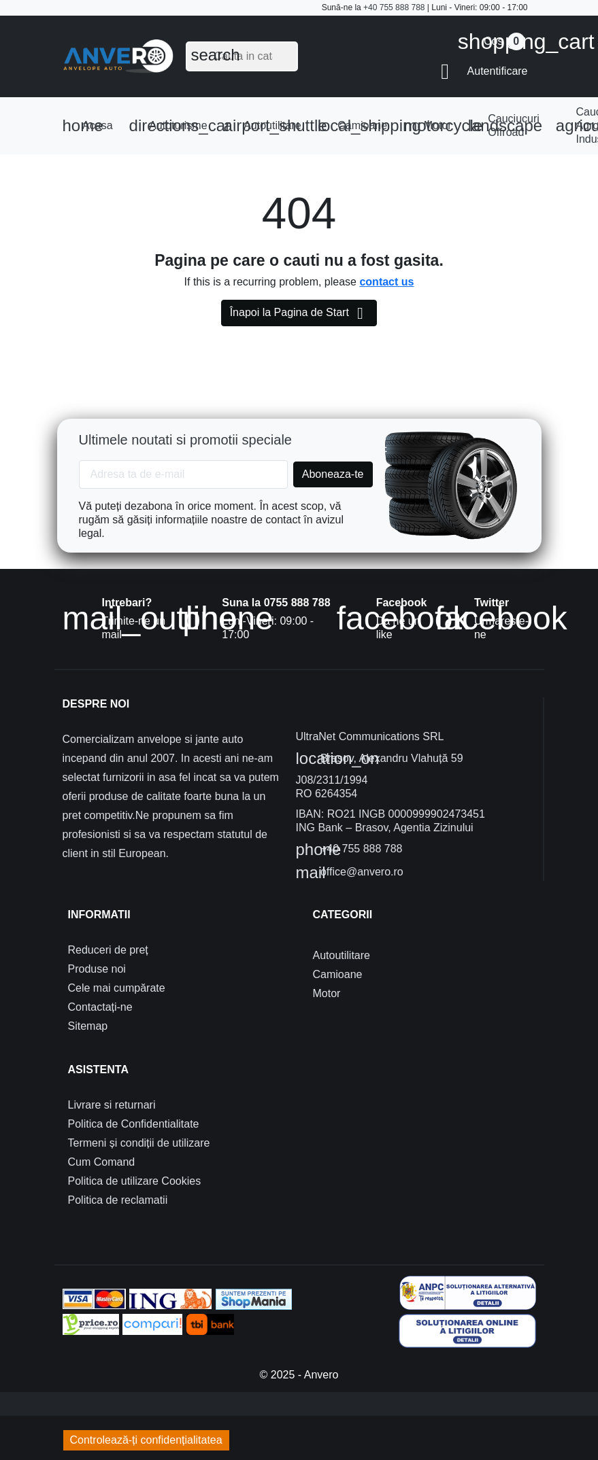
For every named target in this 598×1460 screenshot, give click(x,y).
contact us (386, 282)
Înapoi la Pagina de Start (299, 313)
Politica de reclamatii (118, 1200)
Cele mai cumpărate (116, 988)
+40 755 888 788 (394, 7)
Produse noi (97, 969)
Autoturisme (172, 125)
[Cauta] (242, 56)
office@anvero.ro (349, 873)
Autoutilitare (267, 125)
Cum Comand (101, 1162)
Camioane (357, 125)
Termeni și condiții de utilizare (139, 1143)
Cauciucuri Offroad (505, 125)
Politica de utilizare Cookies (134, 1181)
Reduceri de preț (108, 950)
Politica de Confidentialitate (133, 1124)
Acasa (88, 125)
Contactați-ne (100, 1007)
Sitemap (88, 1026)
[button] (484, 71)
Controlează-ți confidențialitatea (146, 1440)
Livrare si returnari (112, 1105)
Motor (431, 125)
